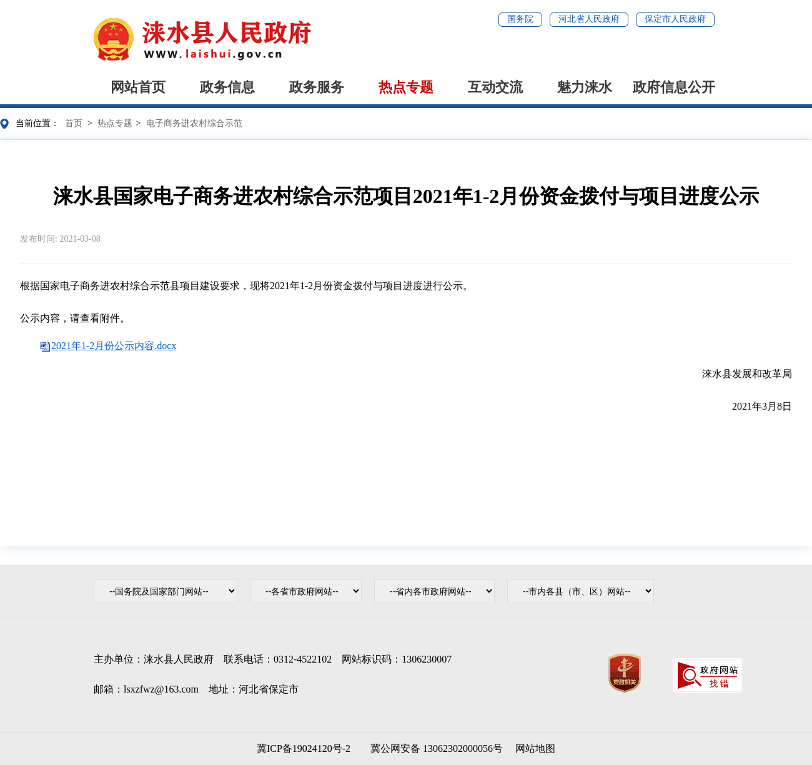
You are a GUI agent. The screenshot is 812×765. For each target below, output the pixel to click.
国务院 (520, 19)
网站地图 (535, 748)
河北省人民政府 (589, 19)
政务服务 (316, 87)
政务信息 (227, 87)
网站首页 (138, 87)
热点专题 (406, 87)
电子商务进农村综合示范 (194, 123)
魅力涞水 (584, 87)
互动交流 (495, 87)
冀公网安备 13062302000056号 (434, 748)
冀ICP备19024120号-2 (303, 748)
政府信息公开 (674, 87)
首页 (73, 123)
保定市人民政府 (675, 19)
